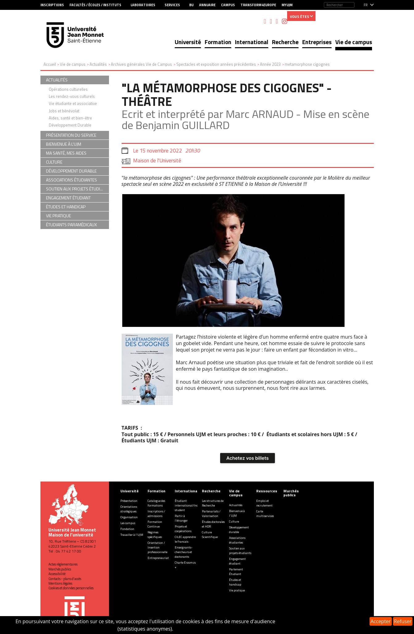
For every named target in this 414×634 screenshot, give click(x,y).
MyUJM (287, 4)
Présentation (128, 500)
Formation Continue (155, 524)
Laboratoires (143, 4)
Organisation (129, 517)
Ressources (266, 491)
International (251, 41)
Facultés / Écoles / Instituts (95, 4)
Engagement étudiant (237, 561)
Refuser (403, 621)
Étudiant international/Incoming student (191, 505)
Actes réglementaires (62, 564)
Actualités (235, 505)
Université (188, 41)
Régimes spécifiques (155, 534)
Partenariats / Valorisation (211, 513)
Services (172, 4)
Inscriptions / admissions (156, 513)
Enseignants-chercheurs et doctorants (183, 552)
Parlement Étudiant (236, 571)
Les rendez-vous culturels (72, 96)
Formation (218, 41)
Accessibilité (56, 573)
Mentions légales (60, 583)
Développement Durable (70, 125)
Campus (228, 4)
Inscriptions (52, 4)
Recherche (285, 41)
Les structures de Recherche (213, 503)
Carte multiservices (265, 513)
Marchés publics (59, 569)
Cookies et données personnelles (71, 588)
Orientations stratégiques (128, 509)
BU (191, 4)
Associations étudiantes (237, 540)
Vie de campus (353, 41)
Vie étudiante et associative (73, 103)
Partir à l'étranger (181, 518)
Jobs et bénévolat (64, 111)
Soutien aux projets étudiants (240, 550)
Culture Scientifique (210, 534)
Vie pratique (237, 590)
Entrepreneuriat (158, 558)
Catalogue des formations (156, 503)
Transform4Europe (258, 4)
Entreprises (317, 41)
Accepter (380, 621)
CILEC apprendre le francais (185, 539)
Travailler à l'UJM (131, 534)
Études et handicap (235, 582)
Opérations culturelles (68, 89)
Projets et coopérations (183, 528)
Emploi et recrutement (264, 503)
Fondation (127, 529)
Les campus (127, 523)
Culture (234, 521)
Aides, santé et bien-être (70, 118)
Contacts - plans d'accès (64, 578)
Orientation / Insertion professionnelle (157, 547)
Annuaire (207, 4)
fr (366, 4)
